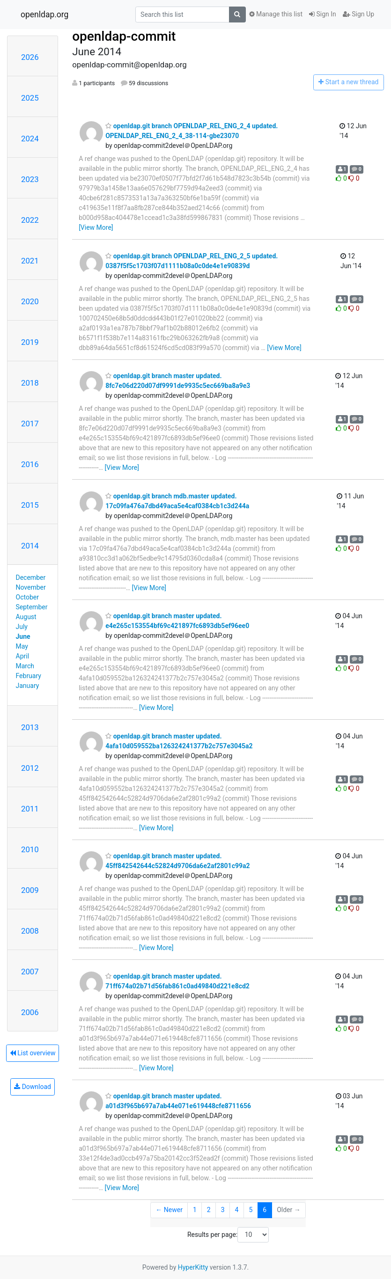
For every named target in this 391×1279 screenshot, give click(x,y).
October (27, 597)
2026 (30, 57)
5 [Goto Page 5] (250, 1209)
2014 (30, 545)
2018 (30, 382)
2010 (30, 849)
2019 (30, 342)
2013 (30, 727)
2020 (30, 301)
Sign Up (358, 14)
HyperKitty (193, 1267)
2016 (30, 464)
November (31, 587)
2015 (30, 505)
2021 (30, 260)
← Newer (169, 1209)
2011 (30, 808)
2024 (30, 138)
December (31, 577)
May (22, 646)
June (23, 636)
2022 (30, 220)
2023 (30, 179)
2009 (30, 890)
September (32, 607)
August (26, 617)
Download (32, 1086)
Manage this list (275, 14)
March (25, 666)
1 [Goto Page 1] (195, 1209)
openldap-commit (124, 36)
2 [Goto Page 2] (209, 1209)
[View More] (96, 227)
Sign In (322, 14)
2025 (30, 97)
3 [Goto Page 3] (223, 1209)
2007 (30, 971)
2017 (30, 423)
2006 (30, 1012)
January (27, 685)
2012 (30, 768)
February (28, 676)
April (23, 656)
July (22, 626)
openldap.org (44, 14)
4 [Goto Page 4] (237, 1209)
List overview (33, 1053)
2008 (30, 930)
